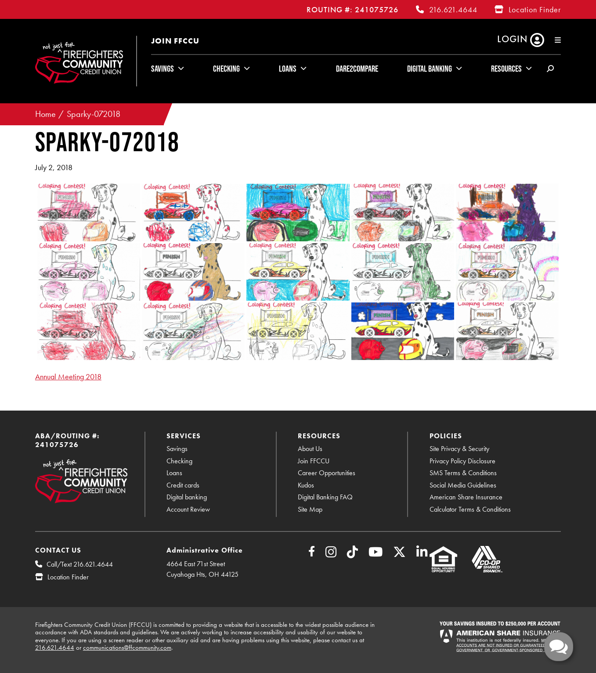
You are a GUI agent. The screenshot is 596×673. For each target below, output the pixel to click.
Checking (226, 68)
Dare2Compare (357, 68)
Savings (162, 68)
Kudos (306, 485)
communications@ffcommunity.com (127, 647)
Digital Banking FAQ (325, 497)
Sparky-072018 (93, 114)
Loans (287, 68)
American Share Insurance (466, 497)
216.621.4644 (453, 9)
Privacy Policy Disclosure (462, 461)
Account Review (188, 509)
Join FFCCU (175, 41)
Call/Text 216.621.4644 (80, 564)
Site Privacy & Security (459, 448)
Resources (506, 68)
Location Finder (535, 9)
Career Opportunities (326, 473)
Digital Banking (429, 68)
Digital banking (186, 497)
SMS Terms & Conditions (463, 473)
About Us (310, 448)
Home (45, 114)
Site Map (310, 509)
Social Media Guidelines (463, 485)
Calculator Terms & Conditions (470, 509)
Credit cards (182, 485)
